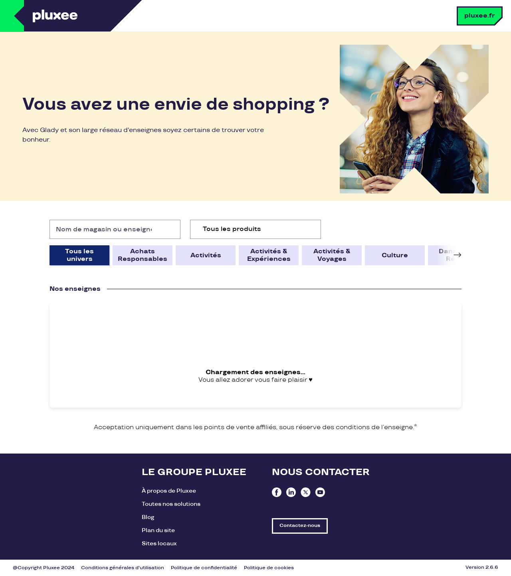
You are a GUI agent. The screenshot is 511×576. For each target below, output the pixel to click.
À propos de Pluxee (169, 490)
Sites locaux (159, 543)
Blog (148, 517)
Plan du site (158, 530)
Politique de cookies (269, 568)
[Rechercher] (170, 229)
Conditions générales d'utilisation (122, 568)
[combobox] (255, 229)
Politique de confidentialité (204, 568)
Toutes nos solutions (171, 504)
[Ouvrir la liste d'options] (311, 229)
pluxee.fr (479, 16)
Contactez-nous (299, 526)
